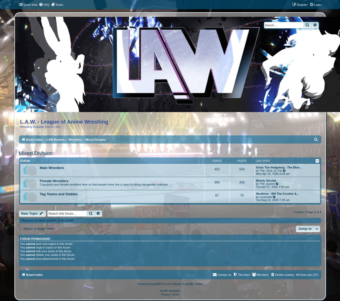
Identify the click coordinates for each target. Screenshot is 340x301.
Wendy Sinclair (266, 180)
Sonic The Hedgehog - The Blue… (279, 167)
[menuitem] (44, 5)
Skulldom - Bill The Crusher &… (278, 193)
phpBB (156, 284)
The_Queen (267, 183)
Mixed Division (36, 153)
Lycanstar (266, 196)
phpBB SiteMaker (170, 290)
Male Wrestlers (52, 168)
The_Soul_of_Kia (271, 170)
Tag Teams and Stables (59, 194)
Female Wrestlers (54, 181)
